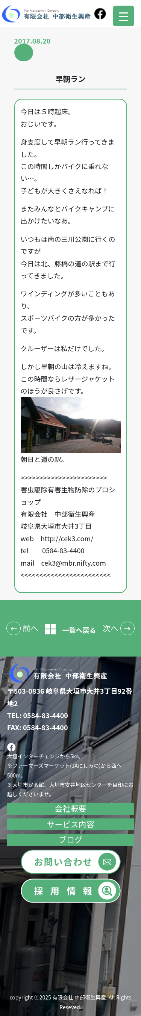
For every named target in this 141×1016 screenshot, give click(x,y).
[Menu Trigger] (123, 16)
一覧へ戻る (70, 630)
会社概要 (70, 808)
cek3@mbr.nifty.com (73, 563)
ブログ (70, 839)
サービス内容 (70, 824)
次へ (110, 628)
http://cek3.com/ (67, 538)
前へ (30, 628)
